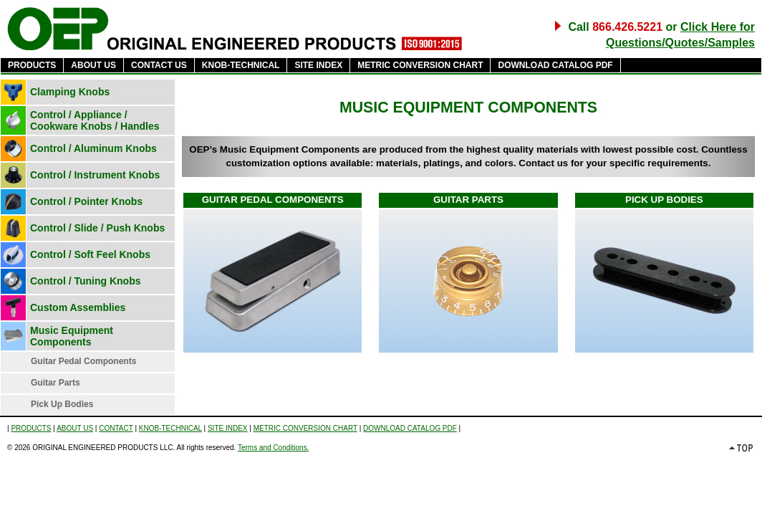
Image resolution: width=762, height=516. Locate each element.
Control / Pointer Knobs (86, 201)
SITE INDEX (318, 65)
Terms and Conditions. (273, 448)
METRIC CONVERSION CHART (420, 65)
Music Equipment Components (71, 336)
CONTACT (115, 428)
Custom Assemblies (77, 307)
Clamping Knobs (70, 91)
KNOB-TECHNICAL (241, 65)
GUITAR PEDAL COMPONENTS (273, 199)
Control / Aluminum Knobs (93, 148)
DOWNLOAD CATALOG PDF (555, 65)
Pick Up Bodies (62, 404)
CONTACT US (159, 65)
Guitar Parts (55, 383)
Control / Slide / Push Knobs (97, 228)
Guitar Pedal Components (83, 361)
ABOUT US (93, 65)
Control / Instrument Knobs (95, 175)
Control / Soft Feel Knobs (90, 254)
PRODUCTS (32, 65)
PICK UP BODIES (664, 199)
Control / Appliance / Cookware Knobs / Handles (94, 120)
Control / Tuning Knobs (85, 281)
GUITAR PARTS (468, 199)
